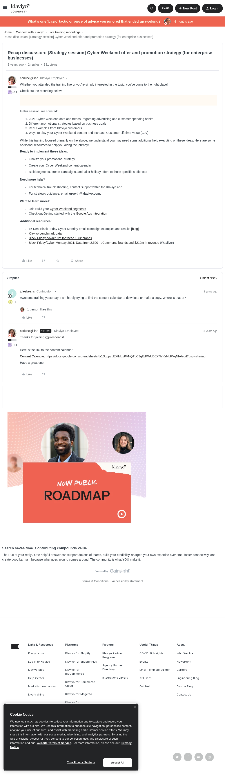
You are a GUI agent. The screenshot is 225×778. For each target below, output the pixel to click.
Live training (36, 694)
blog (135, 229)
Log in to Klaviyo (39, 661)
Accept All (117, 762)
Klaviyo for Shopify (78, 653)
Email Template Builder (155, 669)
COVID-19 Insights (151, 653)
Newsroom (184, 661)
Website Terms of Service (54, 743)
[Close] (135, 707)
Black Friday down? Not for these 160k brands (60, 238)
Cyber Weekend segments (68, 209)
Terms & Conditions (95, 581)
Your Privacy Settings (81, 762)
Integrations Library (115, 677)
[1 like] (36, 309)
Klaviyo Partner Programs (112, 655)
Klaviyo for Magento (78, 694)
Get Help (145, 686)
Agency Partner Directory (112, 667)
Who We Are (185, 653)
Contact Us (184, 694)
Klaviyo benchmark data (45, 233)
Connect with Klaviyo (30, 32)
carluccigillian (29, 78)
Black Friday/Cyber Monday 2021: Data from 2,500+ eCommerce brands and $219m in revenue (94, 242)
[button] (4, 9)
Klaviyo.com (36, 653)
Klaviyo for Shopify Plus (81, 661)
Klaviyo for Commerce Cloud (80, 684)
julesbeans (27, 291)
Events (144, 661)
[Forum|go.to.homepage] (20, 8)
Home (8, 32)
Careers (182, 669)
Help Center (36, 678)
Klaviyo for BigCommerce (74, 671)
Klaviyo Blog (36, 669)
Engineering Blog (188, 678)
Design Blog (185, 686)
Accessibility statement (127, 581)
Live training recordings (64, 32)
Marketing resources (42, 686)
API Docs (146, 678)
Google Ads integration (91, 213)
